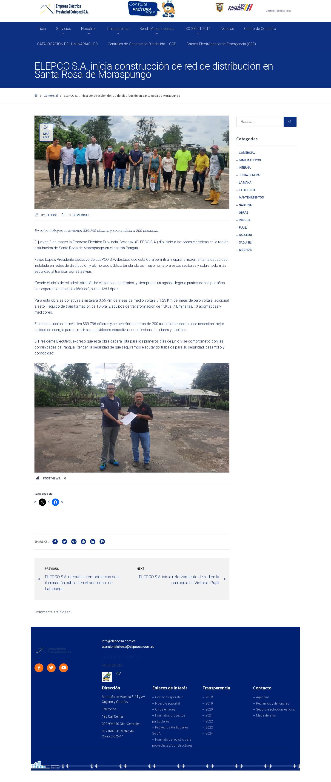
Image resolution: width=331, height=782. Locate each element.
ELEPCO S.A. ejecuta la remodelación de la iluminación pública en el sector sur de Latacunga (82, 582)
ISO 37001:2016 (197, 28)
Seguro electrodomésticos (275, 709)
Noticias (227, 28)
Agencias (263, 697)
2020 (209, 709)
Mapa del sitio (266, 715)
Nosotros (89, 28)
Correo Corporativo (169, 697)
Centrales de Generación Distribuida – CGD (142, 44)
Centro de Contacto (260, 28)
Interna (245, 167)
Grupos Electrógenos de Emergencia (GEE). (221, 44)
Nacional (246, 205)
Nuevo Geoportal (167, 703)
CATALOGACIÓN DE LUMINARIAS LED (67, 44)
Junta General (250, 175)
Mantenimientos (251, 197)
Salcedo (245, 235)
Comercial (80, 215)
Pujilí (243, 227)
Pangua (244, 220)
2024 (209, 733)
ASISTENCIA (112, 665)
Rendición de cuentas (157, 28)
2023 (209, 727)
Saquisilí (245, 242)
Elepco (51, 215)
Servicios (63, 28)
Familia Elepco (250, 160)
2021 (209, 715)
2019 (209, 703)
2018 (209, 697)
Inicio (41, 28)
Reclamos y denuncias (272, 703)
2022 (209, 721)
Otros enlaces (165, 709)
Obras (243, 212)
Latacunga (247, 190)
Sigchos (245, 250)
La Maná (245, 182)
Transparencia (118, 28)
